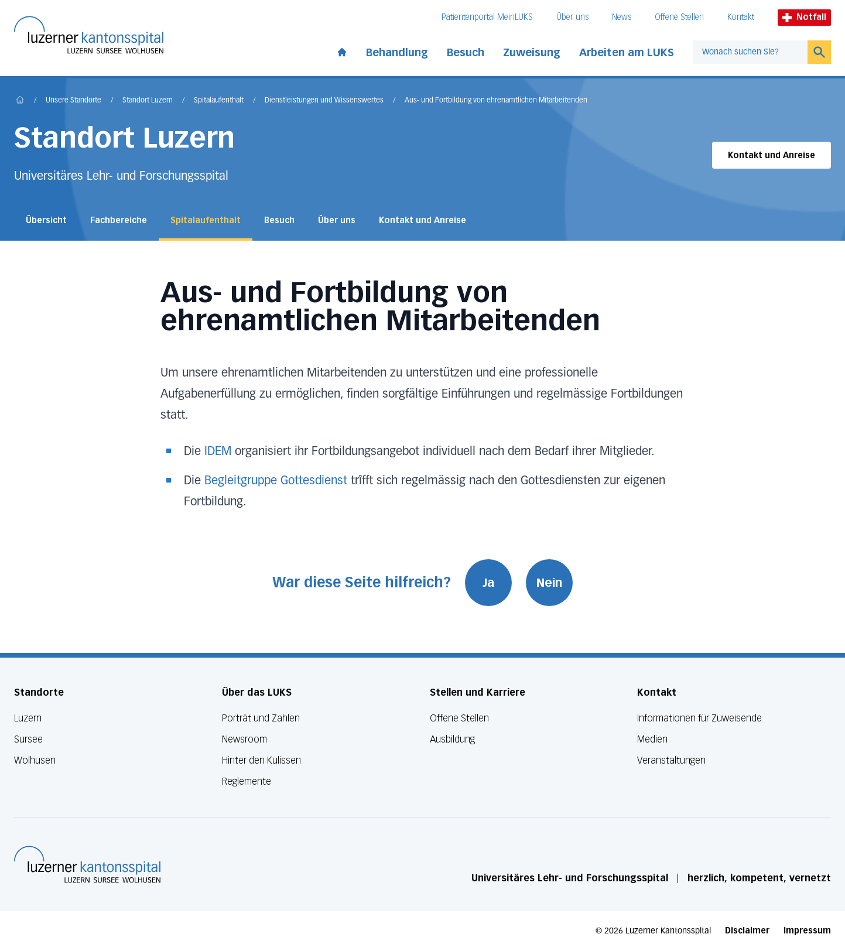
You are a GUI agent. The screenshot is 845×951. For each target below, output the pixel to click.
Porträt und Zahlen (261, 718)
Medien (652, 739)
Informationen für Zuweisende (699, 718)
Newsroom (244, 739)
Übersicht (46, 220)
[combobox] (750, 52)
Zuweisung (531, 52)
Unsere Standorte (73, 100)
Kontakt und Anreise (771, 155)
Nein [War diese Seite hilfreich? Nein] (549, 583)
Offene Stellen (679, 17)
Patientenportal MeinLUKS (487, 17)
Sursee (28, 739)
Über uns (572, 17)
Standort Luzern (147, 100)
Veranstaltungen (671, 760)
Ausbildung (452, 739)
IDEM (217, 451)
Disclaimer (747, 931)
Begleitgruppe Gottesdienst (275, 481)
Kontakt (740, 17)
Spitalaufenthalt (219, 100)
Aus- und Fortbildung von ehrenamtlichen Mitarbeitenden (496, 100)
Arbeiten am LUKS (626, 52)
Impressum (807, 931)
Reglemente (246, 781)
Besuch (465, 52)
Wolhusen (35, 760)
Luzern (28, 718)
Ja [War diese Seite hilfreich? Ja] (488, 583)
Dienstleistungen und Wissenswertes (324, 100)
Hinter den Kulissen (261, 760)
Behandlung (397, 52)
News (621, 17)
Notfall (804, 17)
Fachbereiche (118, 220)
